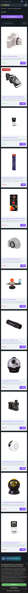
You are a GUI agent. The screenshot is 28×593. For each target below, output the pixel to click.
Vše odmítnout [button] (14, 587)
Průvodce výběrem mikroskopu (12, 558)
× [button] (26, 563)
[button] (14, 590)
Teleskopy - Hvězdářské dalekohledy (14, 8)
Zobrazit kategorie (13, 16)
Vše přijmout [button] (14, 584)
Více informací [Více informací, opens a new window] (21, 581)
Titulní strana (3, 8)
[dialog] (14, 577)
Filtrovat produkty (8, 23)
